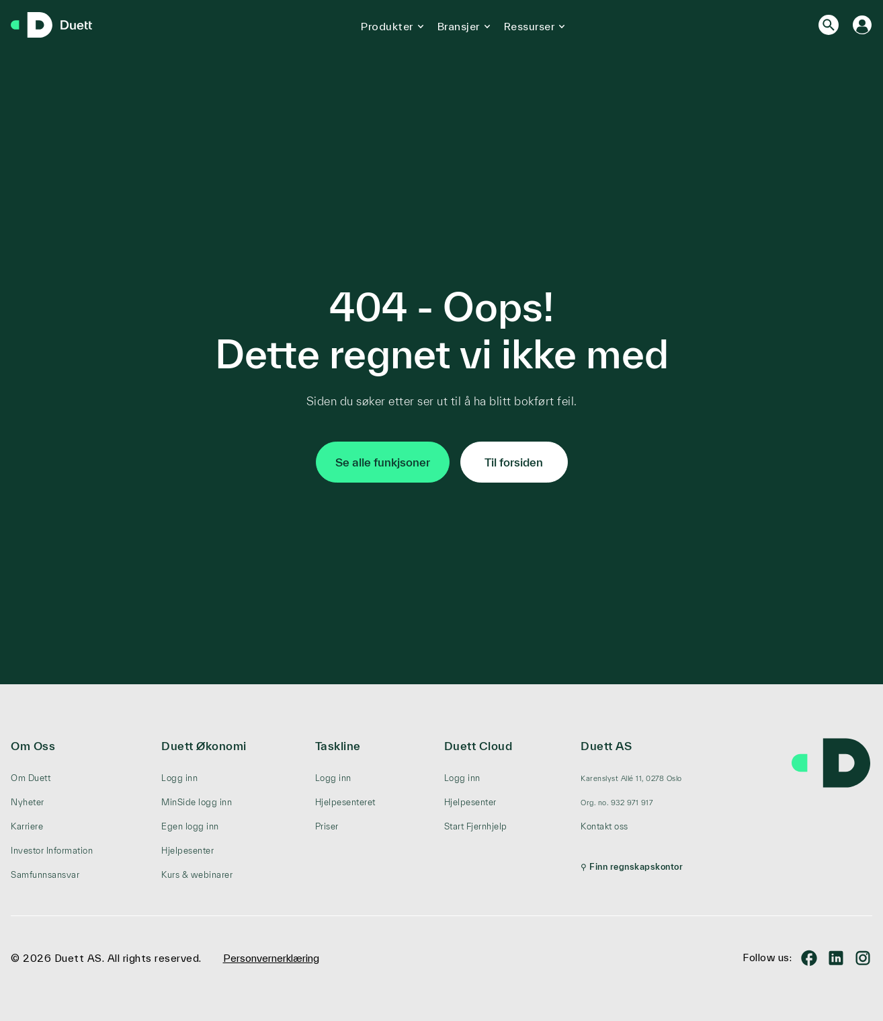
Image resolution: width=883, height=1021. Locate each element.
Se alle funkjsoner (382, 462)
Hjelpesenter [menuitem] (187, 851)
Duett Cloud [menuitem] (478, 745)
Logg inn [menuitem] (179, 778)
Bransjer (458, 26)
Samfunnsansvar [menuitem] (45, 875)
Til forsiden (514, 462)
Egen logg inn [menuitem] (190, 826)
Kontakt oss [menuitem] (604, 826)
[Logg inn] (862, 25)
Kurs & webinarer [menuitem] (197, 875)
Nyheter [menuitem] (27, 802)
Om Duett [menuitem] (30, 778)
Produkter (387, 26)
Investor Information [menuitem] (52, 851)
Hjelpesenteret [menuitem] (345, 802)
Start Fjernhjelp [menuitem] (475, 826)
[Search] (828, 25)
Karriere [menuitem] (27, 826)
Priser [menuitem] (327, 826)
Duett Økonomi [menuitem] (204, 745)
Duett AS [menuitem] (606, 745)
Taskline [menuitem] (338, 745)
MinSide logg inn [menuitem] (196, 802)
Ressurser (529, 26)
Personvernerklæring (271, 958)
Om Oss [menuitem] (33, 745)
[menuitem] (632, 778)
